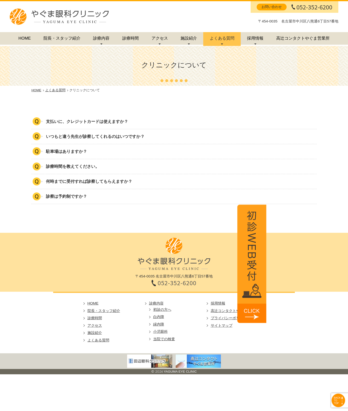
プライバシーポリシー (229, 319)
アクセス (160, 38)
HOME (24, 38)
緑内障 (158, 325)
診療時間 (130, 38)
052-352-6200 (314, 7)
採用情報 (255, 38)
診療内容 (101, 38)
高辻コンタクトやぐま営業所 (303, 38)
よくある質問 (222, 38)
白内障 (158, 317)
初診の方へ (162, 310)
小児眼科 (160, 332)
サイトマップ (221, 326)
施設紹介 (189, 38)
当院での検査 (164, 339)
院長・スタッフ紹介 (62, 38)
